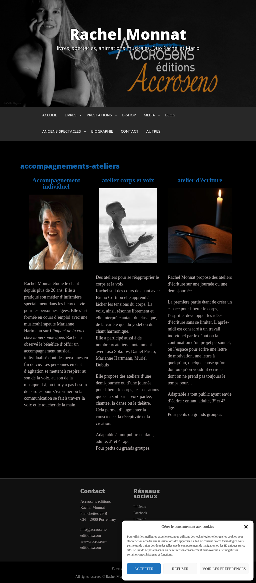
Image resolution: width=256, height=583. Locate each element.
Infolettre (140, 507)
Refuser (180, 569)
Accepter (144, 569)
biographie (102, 131)
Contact (129, 131)
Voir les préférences (224, 569)
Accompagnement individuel (56, 183)
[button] (246, 526)
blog (170, 114)
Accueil (49, 114)
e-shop (129, 114)
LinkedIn (140, 519)
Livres (70, 114)
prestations (99, 114)
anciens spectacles (61, 131)
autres (153, 131)
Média (149, 114)
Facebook (140, 513)
